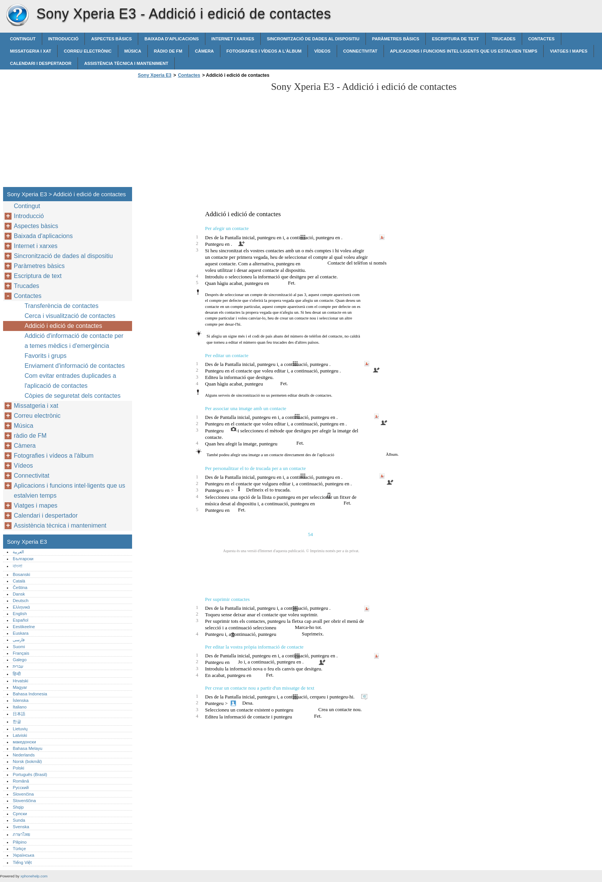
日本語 (19, 714)
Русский (21, 787)
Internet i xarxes (233, 38)
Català (19, 581)
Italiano (19, 707)
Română (21, 781)
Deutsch (20, 600)
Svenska (21, 826)
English (20, 613)
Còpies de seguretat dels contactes (73, 395)
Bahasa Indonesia (30, 694)
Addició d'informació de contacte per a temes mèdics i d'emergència (74, 341)
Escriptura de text (455, 38)
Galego (19, 659)
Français (21, 653)
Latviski (20, 735)
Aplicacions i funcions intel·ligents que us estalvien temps (464, 51)
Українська (23, 855)
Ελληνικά (21, 607)
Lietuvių (20, 728)
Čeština (20, 587)
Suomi (19, 646)
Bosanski (21, 574)
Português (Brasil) (30, 774)
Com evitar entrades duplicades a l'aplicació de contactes (70, 380)
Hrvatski (20, 680)
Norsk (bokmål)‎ (27, 761)
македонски (24, 742)
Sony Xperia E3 (17, 15)
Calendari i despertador (40, 63)
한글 (17, 721)
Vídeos (322, 51)
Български (23, 558)
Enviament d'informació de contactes (75, 365)
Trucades (504, 38)
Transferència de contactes (61, 306)
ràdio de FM (168, 51)
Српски (20, 813)
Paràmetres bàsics (395, 38)
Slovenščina (24, 800)
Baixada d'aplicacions (171, 38)
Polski (18, 768)
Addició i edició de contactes (63, 326)
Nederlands (24, 755)
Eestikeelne (24, 626)
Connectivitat (360, 51)
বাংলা (17, 566)
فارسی (19, 639)
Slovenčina (23, 794)
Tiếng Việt (22, 862)
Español (20, 620)
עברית (18, 666)
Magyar (20, 687)
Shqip (18, 807)
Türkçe (19, 848)
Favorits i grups (45, 355)
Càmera (204, 51)
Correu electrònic (87, 51)
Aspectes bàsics (111, 38)
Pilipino (19, 842)
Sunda (19, 820)
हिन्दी (17, 674)
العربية (18, 551)
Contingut (23, 38)
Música (132, 51)
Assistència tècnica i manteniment (126, 63)
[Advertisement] (200, 135)
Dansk (19, 594)
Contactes (541, 38)
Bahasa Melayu (27, 748)
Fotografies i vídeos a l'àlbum (264, 51)
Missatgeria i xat (30, 51)
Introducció (63, 38)
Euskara (20, 633)
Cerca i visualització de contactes (70, 316)
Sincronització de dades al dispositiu (313, 38)
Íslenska (20, 700)
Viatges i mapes (568, 51)
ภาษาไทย (21, 834)
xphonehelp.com (33, 876)
